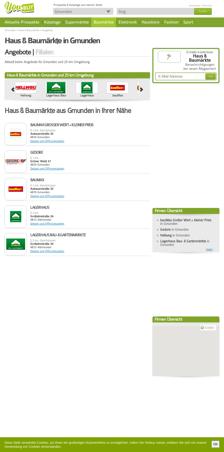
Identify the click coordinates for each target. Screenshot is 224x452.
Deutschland (194, 5)
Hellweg (48, 95)
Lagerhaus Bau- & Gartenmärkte (79, 97)
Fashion (171, 22)
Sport (188, 22)
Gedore (17, 95)
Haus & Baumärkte (29, 30)
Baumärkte (104, 22)
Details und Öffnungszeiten (47, 141)
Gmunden (10, 30)
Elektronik (127, 22)
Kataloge (52, 22)
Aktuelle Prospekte (21, 22)
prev (13, 89)
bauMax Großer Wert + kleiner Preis (185, 222)
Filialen (44, 52)
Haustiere (150, 22)
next (141, 89)
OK (215, 444)
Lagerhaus (109, 95)
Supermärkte (77, 22)
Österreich (207, 5)
